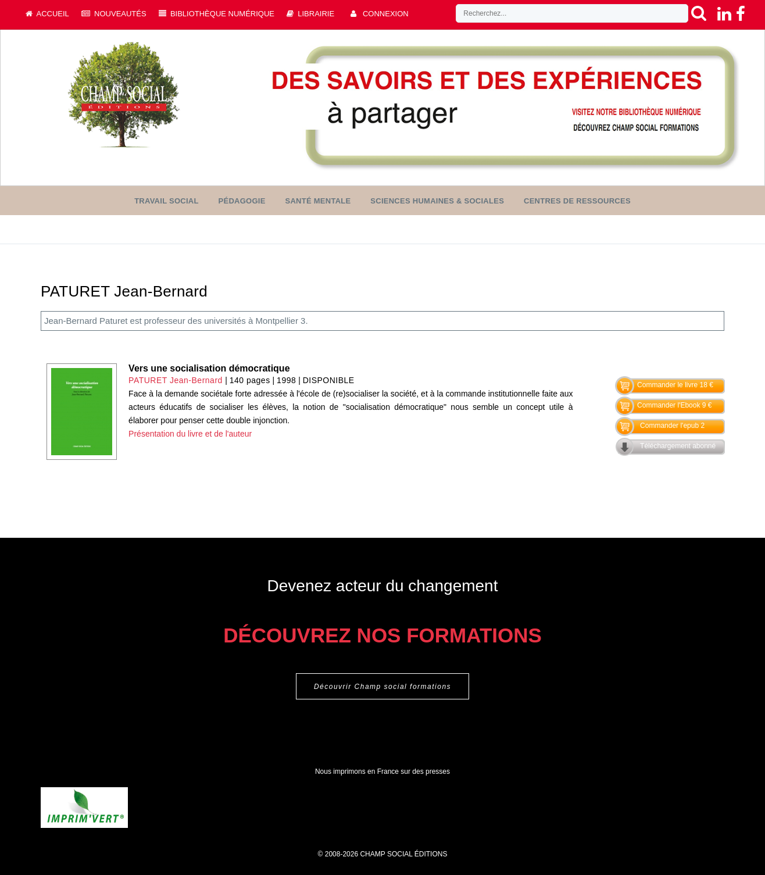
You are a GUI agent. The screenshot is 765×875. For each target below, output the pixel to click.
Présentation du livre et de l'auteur (190, 433)
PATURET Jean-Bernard (175, 380)
